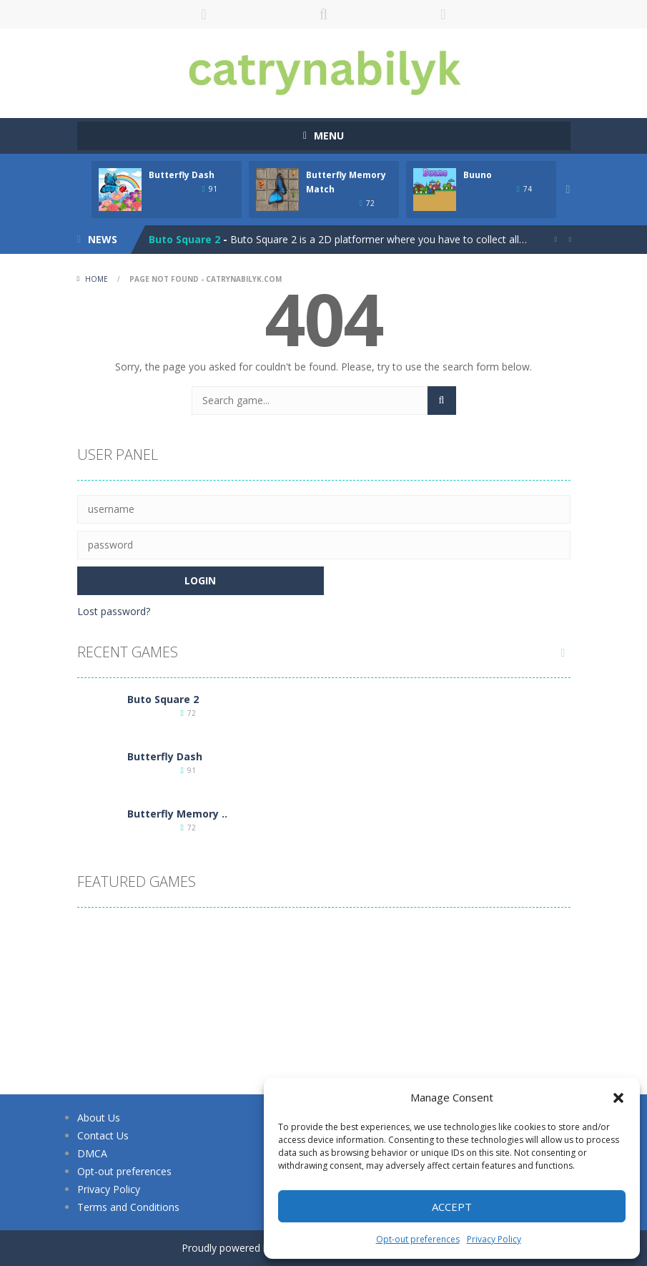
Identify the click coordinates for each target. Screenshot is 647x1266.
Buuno (477, 175)
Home (96, 279)
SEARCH (323, 14)
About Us (98, 1117)
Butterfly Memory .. (177, 813)
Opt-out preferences (418, 1239)
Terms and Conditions (128, 1207)
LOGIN (203, 14)
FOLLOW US (443, 14)
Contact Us (103, 1135)
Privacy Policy (494, 1239)
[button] (618, 1098)
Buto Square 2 (184, 239)
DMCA (92, 1153)
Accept (452, 1206)
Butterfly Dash (181, 175)
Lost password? (113, 611)
